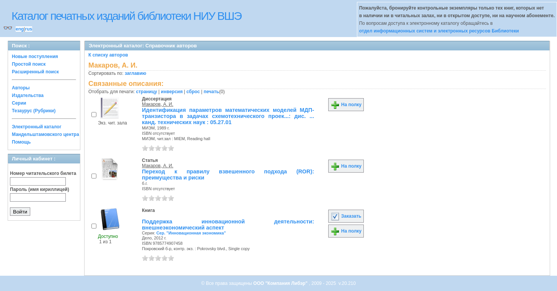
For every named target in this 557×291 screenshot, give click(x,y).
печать (211, 91)
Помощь (21, 142)
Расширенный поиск (35, 71)
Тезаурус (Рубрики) (33, 110)
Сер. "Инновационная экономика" (191, 233)
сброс (193, 91)
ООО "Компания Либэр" (281, 283)
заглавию (135, 73)
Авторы (21, 88)
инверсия (172, 91)
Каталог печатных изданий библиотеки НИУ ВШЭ (126, 16)
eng (20, 29)
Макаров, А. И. (157, 104)
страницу (146, 91)
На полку (346, 104)
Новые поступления (35, 56)
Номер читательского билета (43, 173)
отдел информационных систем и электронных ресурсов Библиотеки (439, 31)
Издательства (28, 95)
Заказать (346, 216)
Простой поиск (29, 64)
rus (28, 29)
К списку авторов (108, 55)
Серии (19, 103)
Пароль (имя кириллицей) (39, 189)
